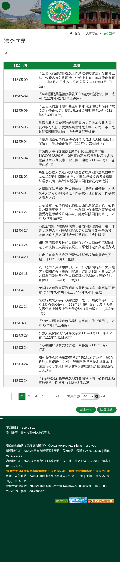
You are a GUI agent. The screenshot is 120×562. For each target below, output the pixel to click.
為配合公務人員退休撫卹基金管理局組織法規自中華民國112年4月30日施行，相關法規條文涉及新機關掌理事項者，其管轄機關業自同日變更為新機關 (77, 177)
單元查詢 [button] (7, 53)
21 (57, 396)
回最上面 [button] (106, 409)
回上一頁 (86, 409)
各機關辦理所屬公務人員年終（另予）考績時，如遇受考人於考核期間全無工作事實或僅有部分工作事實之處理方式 (77, 193)
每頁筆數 (73, 396)
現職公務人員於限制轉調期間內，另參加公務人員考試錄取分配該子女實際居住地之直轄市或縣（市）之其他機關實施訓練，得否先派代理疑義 (77, 127)
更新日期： (13, 427)
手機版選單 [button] (6, 6)
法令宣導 (109, 33)
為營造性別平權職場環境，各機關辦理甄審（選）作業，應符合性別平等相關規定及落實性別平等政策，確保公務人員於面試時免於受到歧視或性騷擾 (77, 230)
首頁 (77, 33)
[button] (97, 396)
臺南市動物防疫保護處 (60, 12)
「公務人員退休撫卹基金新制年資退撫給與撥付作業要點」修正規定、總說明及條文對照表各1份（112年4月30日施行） (77, 110)
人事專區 (92, 33)
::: (43, 2)
